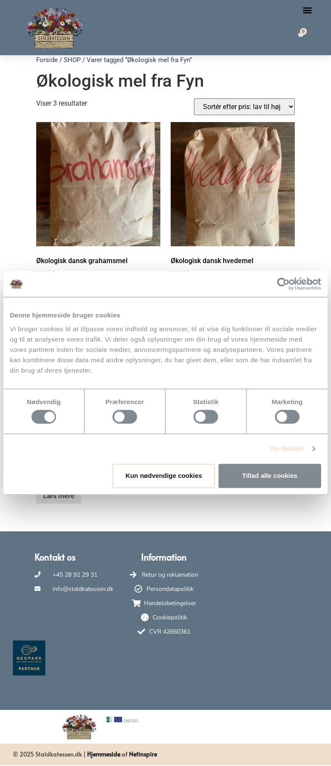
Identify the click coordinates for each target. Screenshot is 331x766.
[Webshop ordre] (244, 106)
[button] (307, 10)
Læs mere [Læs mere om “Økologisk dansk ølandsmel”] (59, 496)
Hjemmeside (103, 754)
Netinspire (143, 754)
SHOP (72, 60)
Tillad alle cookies (269, 475)
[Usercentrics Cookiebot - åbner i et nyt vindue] (283, 283)
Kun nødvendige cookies (163, 475)
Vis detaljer (287, 448)
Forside (47, 60)
